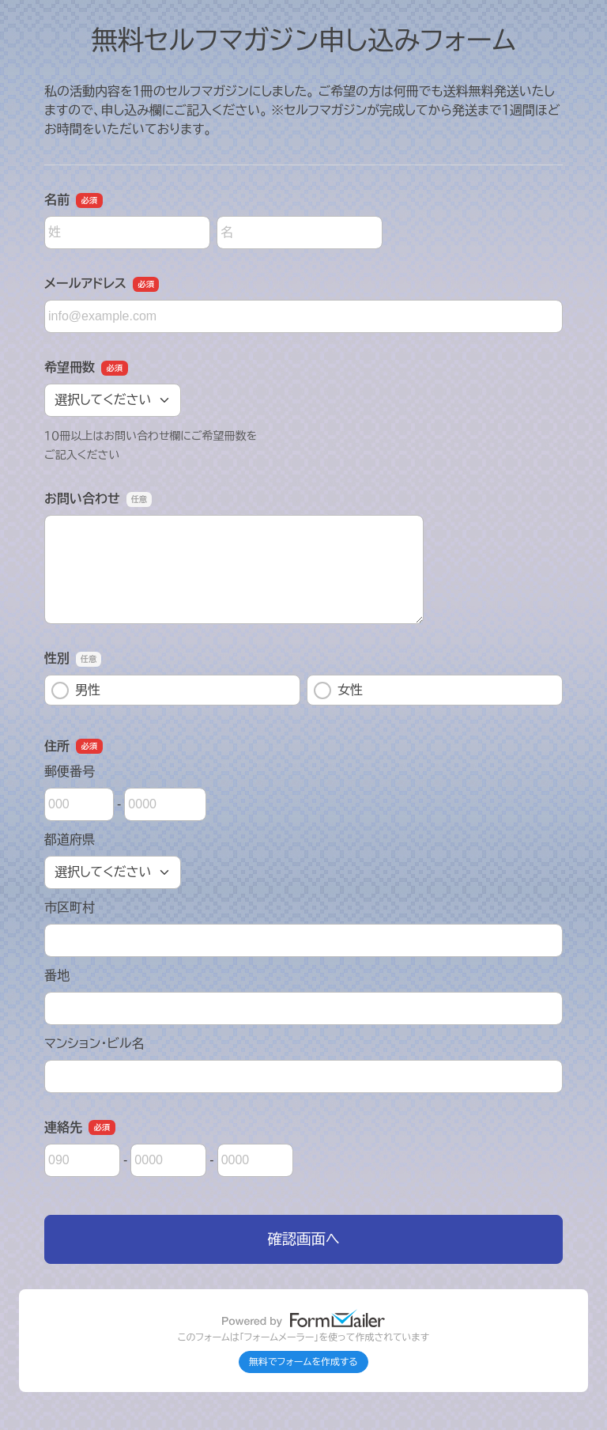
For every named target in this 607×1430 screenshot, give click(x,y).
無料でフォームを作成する (303, 1362)
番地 (57, 975)
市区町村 (69, 907)
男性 (75, 690)
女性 (338, 690)
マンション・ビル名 (94, 1043)
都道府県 (69, 839)
